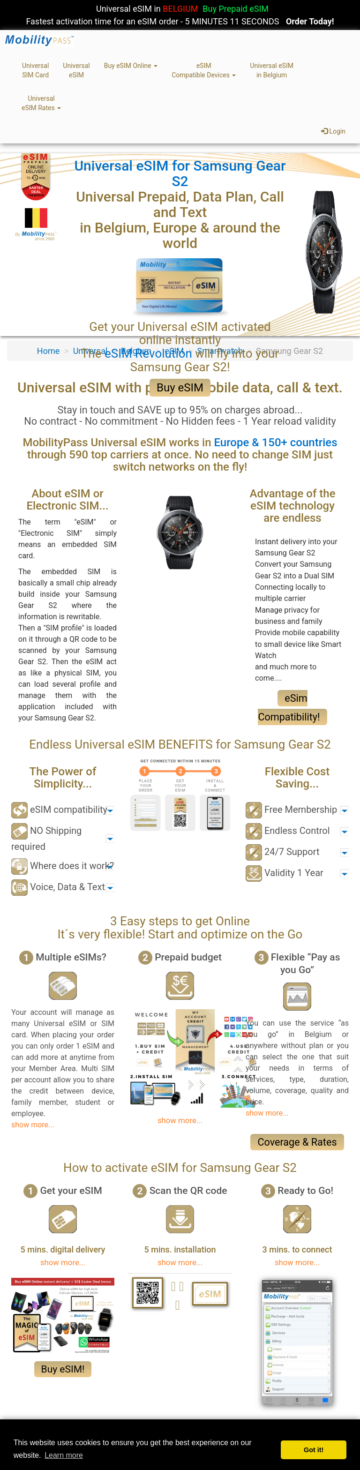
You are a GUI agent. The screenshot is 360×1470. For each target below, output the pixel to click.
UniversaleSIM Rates (41, 103)
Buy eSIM (180, 387)
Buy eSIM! (63, 1369)
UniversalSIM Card (35, 70)
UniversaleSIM (76, 70)
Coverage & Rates (297, 1142)
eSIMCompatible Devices (204, 70)
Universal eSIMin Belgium (271, 70)
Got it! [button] (313, 1450)
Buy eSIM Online (131, 65)
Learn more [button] (64, 1455)
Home (48, 351)
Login (333, 131)
